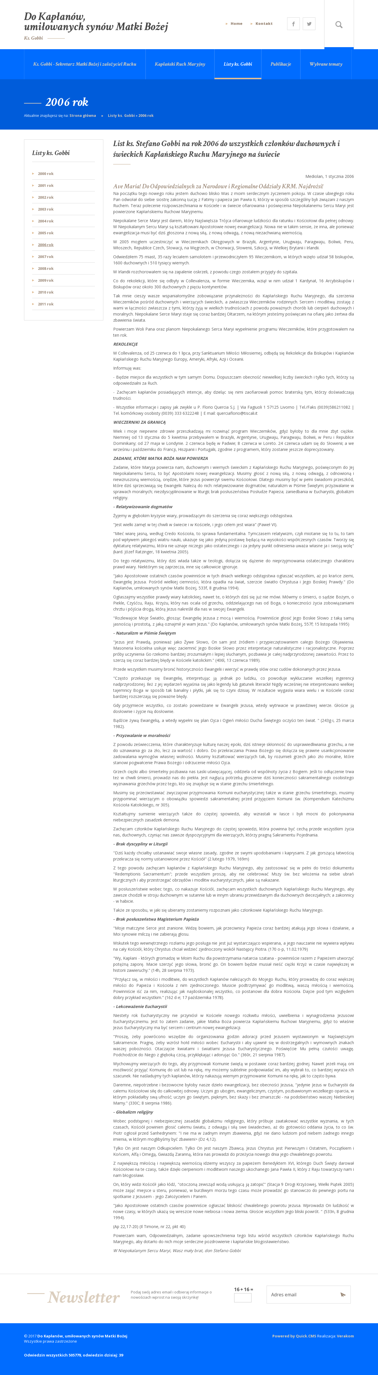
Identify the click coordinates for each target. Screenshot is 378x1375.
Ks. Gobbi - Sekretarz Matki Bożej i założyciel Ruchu (84, 64)
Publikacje (281, 64)
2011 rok (46, 304)
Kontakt (264, 23)
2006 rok (146, 115)
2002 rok (46, 197)
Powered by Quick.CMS (294, 1336)
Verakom (345, 1336)
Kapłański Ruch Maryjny (180, 64)
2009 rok (46, 280)
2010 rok (46, 292)
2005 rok (46, 232)
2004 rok (46, 221)
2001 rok (46, 185)
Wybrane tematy (326, 64)
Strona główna (83, 115)
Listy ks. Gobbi (238, 64)
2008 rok (46, 268)
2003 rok (46, 209)
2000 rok (46, 173)
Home (237, 23)
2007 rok (46, 256)
